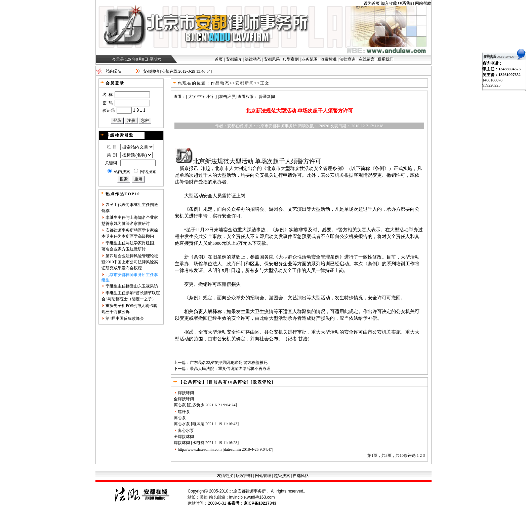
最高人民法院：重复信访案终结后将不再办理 (230, 368)
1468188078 (492, 80)
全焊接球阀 (184, 399)
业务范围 (309, 59)
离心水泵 (182, 423)
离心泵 (180, 405)
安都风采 (272, 59)
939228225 (491, 85)
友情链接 (225, 475)
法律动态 (253, 59)
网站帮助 (423, 3)
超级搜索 (282, 475)
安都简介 (234, 59)
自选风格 (301, 475)
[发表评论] (261, 382)
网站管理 (263, 475)
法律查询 (347, 59)
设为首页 (372, 3)
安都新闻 (244, 83)
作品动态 (220, 83)
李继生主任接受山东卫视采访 (132, 286)
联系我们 (406, 3)
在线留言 (367, 59)
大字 (192, 96)
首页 (219, 59)
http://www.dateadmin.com (200, 449)
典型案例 (291, 59)
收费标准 (329, 59)
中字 (201, 96)
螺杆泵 (184, 411)
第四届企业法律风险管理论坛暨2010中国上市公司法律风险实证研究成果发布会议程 (130, 261)
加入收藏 (389, 3)
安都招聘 (151, 71)
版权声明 (244, 475)
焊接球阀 (186, 393)
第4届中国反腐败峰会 (125, 318)
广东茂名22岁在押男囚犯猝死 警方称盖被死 (229, 362)
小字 (210, 96)
